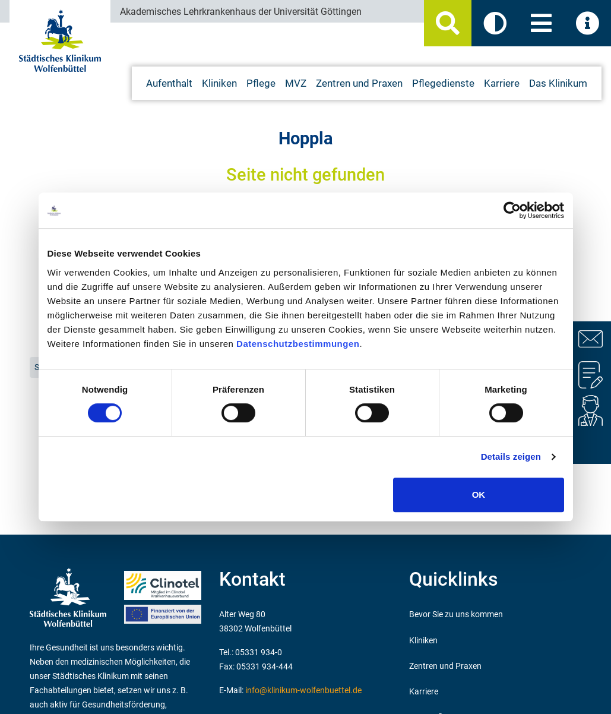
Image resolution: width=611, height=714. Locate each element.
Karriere (423, 692)
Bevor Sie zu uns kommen (456, 614)
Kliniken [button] (219, 83)
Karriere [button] (502, 83)
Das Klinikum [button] (558, 83)
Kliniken (423, 641)
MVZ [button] (295, 83)
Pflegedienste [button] (443, 83)
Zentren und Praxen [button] (359, 83)
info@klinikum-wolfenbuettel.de (303, 690)
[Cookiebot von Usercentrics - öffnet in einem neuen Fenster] (512, 210)
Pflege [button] (261, 83)
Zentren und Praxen (445, 666)
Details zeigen (511, 456)
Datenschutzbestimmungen (297, 344)
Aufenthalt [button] (169, 83)
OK (479, 494)
